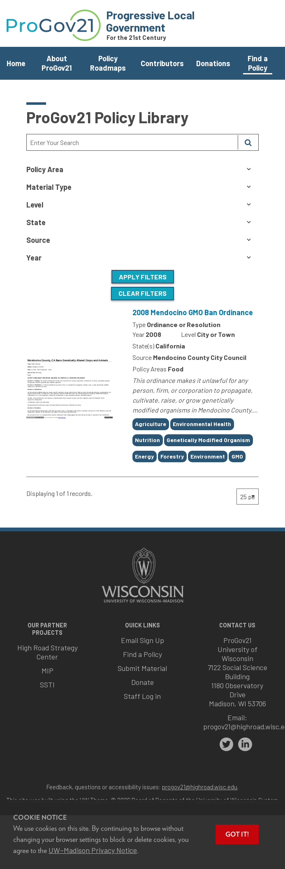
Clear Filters (142, 293)
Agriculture (150, 423)
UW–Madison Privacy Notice (93, 850)
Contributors (162, 63)
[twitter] (227, 744)
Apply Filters (143, 277)
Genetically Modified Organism (208, 439)
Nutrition (147, 439)
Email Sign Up (142, 640)
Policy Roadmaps (108, 63)
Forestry (172, 456)
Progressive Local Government (150, 21)
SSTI (47, 684)
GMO (237, 456)
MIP (47, 670)
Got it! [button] (237, 834)
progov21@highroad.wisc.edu (199, 787)
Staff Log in (142, 696)
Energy (144, 456)
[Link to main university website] (143, 603)
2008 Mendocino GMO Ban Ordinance (192, 312)
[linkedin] (245, 744)
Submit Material (142, 668)
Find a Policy (258, 63)
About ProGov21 (57, 63)
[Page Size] (247, 497)
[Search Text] (132, 142)
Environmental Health (202, 423)
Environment (207, 456)
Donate (142, 682)
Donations (213, 63)
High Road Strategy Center (47, 652)
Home (16, 63)
